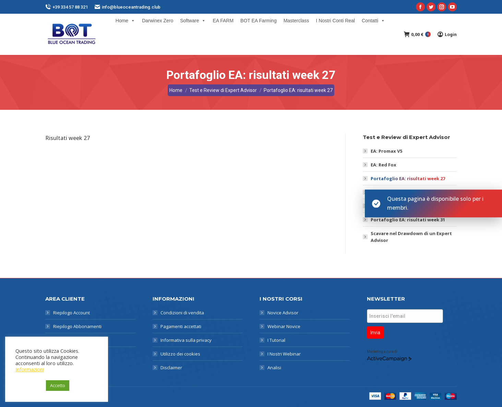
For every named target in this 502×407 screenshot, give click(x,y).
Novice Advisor (282, 313)
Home (125, 20)
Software (193, 20)
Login (447, 34)
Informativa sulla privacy (186, 340)
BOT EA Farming (258, 20)
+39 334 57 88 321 (66, 7)
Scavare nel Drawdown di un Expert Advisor (411, 236)
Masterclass (296, 20)
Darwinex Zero (157, 20)
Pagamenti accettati (180, 326)
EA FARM (223, 20)
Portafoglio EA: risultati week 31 (408, 220)
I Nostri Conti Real (335, 20)
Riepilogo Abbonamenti (77, 326)
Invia (375, 332)
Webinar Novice (283, 326)
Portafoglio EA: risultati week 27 (408, 178)
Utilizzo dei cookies (180, 354)
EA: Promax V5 (386, 151)
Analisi (274, 367)
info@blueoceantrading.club (127, 7)
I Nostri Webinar (284, 354)
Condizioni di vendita (182, 313)
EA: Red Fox (383, 165)
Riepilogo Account (71, 313)
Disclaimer (171, 367)
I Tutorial (276, 340)
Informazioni (29, 369)
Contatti (373, 20)
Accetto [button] (57, 385)
